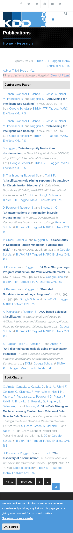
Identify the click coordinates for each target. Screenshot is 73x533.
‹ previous (25, 481)
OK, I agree (11, 526)
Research (25, 43)
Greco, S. (39, 426)
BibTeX (39, 60)
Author (7, 70)
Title (15, 70)
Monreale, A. (42, 391)
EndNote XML (55, 65)
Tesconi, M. (33, 406)
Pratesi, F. (59, 396)
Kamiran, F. (36, 343)
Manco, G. (38, 94)
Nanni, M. (57, 391)
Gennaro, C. (10, 391)
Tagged (56, 60)
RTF (47, 60)
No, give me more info (17, 518)
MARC (66, 60)
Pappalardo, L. (26, 396)
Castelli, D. (37, 386)
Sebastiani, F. (11, 406)
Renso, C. (51, 94)
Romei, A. (21, 239)
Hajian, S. (23, 343)
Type (23, 70)
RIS (67, 65)
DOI (33, 195)
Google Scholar (20, 108)
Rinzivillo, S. (22, 401)
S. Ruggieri (9, 148)
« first (9, 481)
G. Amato (9, 386)
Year (32, 70)
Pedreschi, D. (15, 98)
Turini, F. (50, 175)
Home (8, 43)
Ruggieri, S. (37, 98)
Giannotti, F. (23, 94)
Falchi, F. (61, 386)
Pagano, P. (9, 396)
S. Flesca (26, 426)
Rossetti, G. (38, 401)
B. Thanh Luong (13, 175)
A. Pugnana (10, 311)
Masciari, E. (53, 426)
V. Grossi (8, 239)
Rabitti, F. (8, 401)
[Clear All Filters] (60, 75)
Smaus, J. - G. (49, 207)
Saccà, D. (8, 430)
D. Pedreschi (11, 207)
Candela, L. (23, 386)
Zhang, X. (56, 343)
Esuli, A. (50, 386)
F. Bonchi (8, 94)
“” (35, 244)
